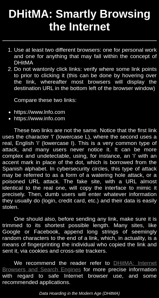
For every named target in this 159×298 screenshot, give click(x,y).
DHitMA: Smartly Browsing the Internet (79, 20)
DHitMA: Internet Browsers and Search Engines (79, 266)
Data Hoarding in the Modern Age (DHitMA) (79, 293)
